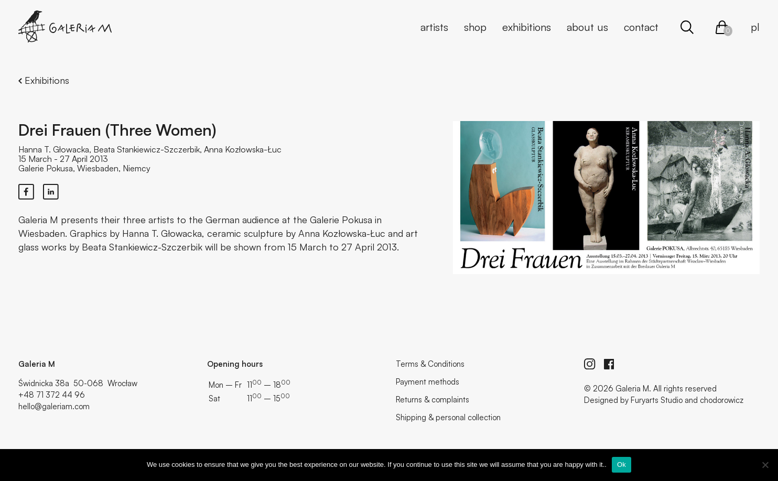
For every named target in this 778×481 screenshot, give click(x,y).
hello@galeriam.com (54, 406)
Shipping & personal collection (448, 417)
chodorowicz (721, 400)
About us (587, 27)
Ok (621, 464)
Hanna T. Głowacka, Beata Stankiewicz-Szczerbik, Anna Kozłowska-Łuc (150, 149)
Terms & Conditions (430, 364)
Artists (434, 27)
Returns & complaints (432, 400)
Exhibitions (526, 27)
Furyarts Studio (657, 400)
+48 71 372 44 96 (51, 395)
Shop (475, 27)
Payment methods (427, 382)
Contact (641, 27)
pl (755, 27)
